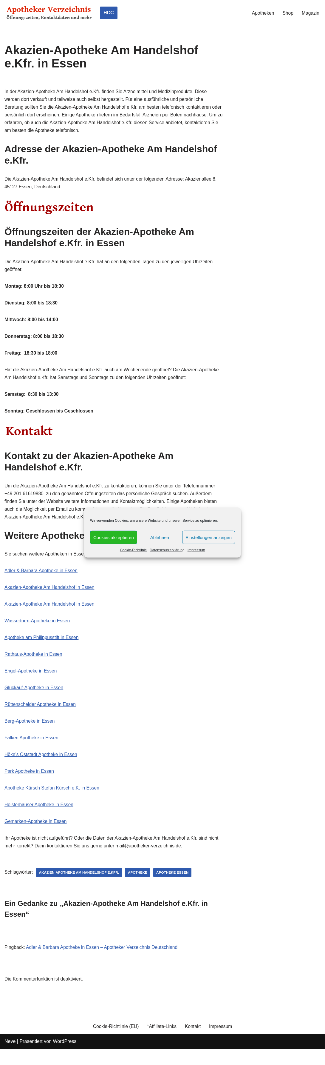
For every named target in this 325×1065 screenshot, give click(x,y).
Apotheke (141, 888)
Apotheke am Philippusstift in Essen (42, 648)
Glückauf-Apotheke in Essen (34, 699)
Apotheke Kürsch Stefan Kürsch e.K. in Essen (53, 801)
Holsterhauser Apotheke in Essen (39, 818)
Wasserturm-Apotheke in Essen (37, 630)
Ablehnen (159, 537)
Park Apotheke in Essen (29, 784)
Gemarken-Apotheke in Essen (36, 835)
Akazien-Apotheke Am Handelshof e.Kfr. (81, 888)
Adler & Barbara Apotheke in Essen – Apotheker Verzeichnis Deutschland (104, 962)
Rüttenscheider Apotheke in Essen (41, 716)
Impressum (196, 550)
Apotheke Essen (175, 888)
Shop (287, 13)
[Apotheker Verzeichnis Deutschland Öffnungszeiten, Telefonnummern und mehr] (49, 12)
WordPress (64, 1057)
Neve (10, 1057)
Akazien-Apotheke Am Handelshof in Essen (50, 596)
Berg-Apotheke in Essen (30, 733)
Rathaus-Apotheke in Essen (34, 665)
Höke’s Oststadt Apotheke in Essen (41, 767)
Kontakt (193, 1042)
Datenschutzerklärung (167, 550)
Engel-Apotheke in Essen (31, 682)
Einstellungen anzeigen (208, 537)
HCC (108, 12)
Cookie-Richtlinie (133, 550)
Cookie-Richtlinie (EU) (115, 1042)
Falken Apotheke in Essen (32, 750)
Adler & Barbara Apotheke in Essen (41, 579)
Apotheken (262, 13)
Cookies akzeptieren (113, 537)
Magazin (310, 13)
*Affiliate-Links (162, 1042)
